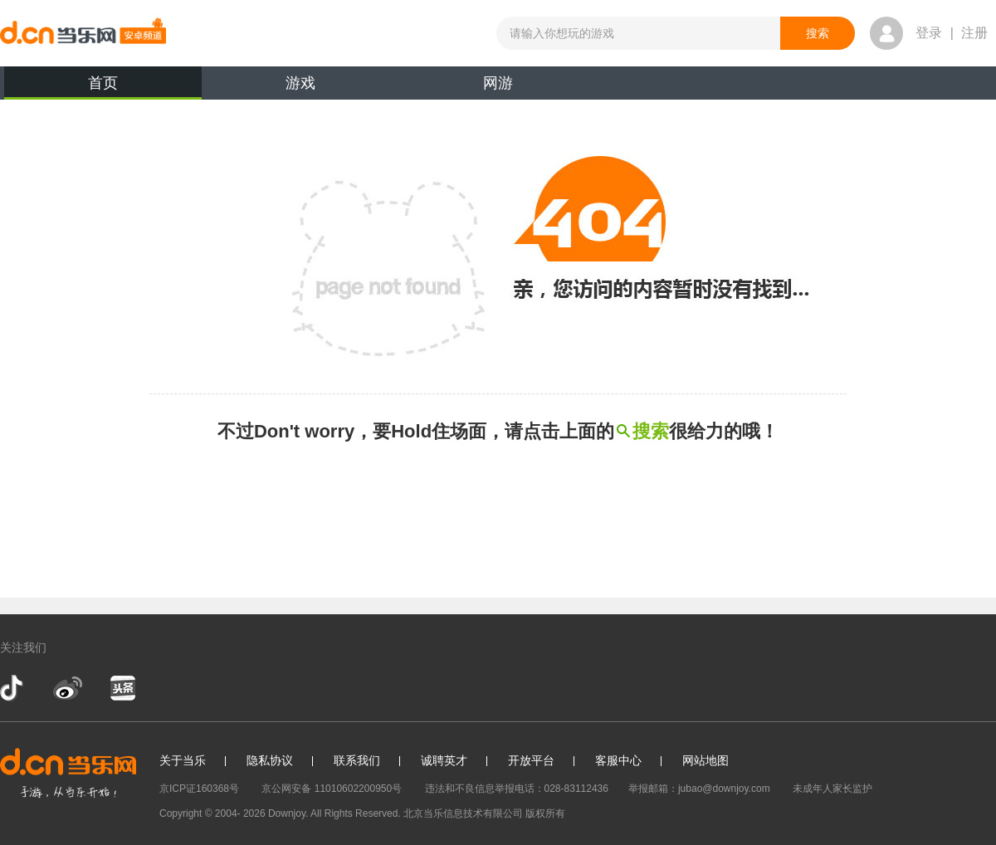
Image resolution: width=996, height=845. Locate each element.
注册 (974, 33)
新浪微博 (67, 688)
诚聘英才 (444, 760)
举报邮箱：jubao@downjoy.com (699, 788)
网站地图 (705, 760)
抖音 (13, 688)
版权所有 (545, 813)
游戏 (300, 83)
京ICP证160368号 (199, 788)
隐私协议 (270, 760)
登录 (928, 33)
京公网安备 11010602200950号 (331, 788)
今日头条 (122, 688)
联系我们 (357, 760)
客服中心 (618, 760)
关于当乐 (182, 760)
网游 (498, 83)
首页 (103, 87)
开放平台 (531, 760)
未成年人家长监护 (832, 788)
